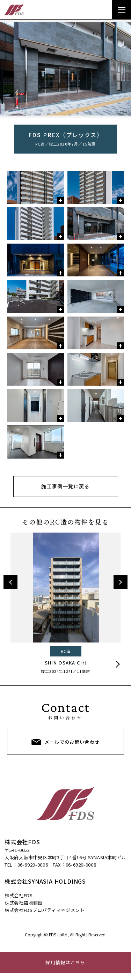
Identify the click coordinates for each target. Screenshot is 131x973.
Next (121, 582)
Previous (10, 582)
